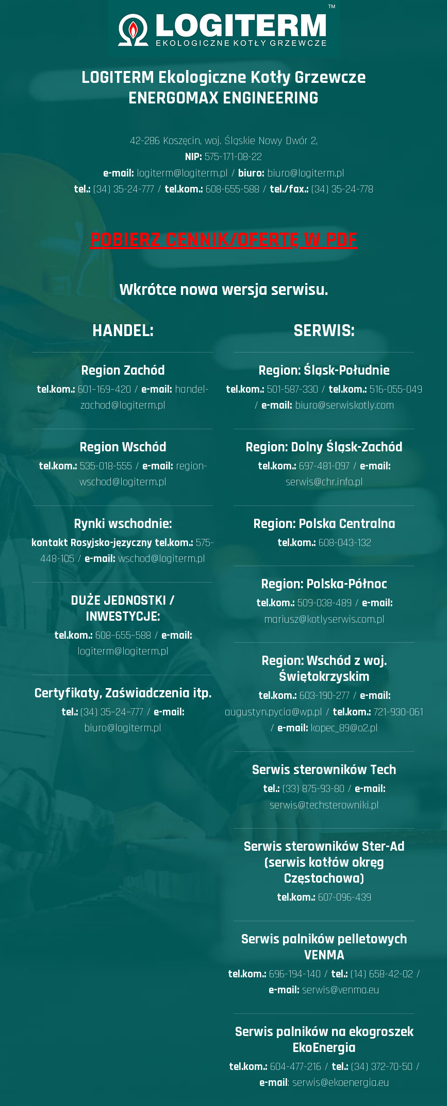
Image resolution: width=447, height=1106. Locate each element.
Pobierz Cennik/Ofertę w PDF (223, 240)
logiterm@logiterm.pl (182, 173)
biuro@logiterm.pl (305, 173)
